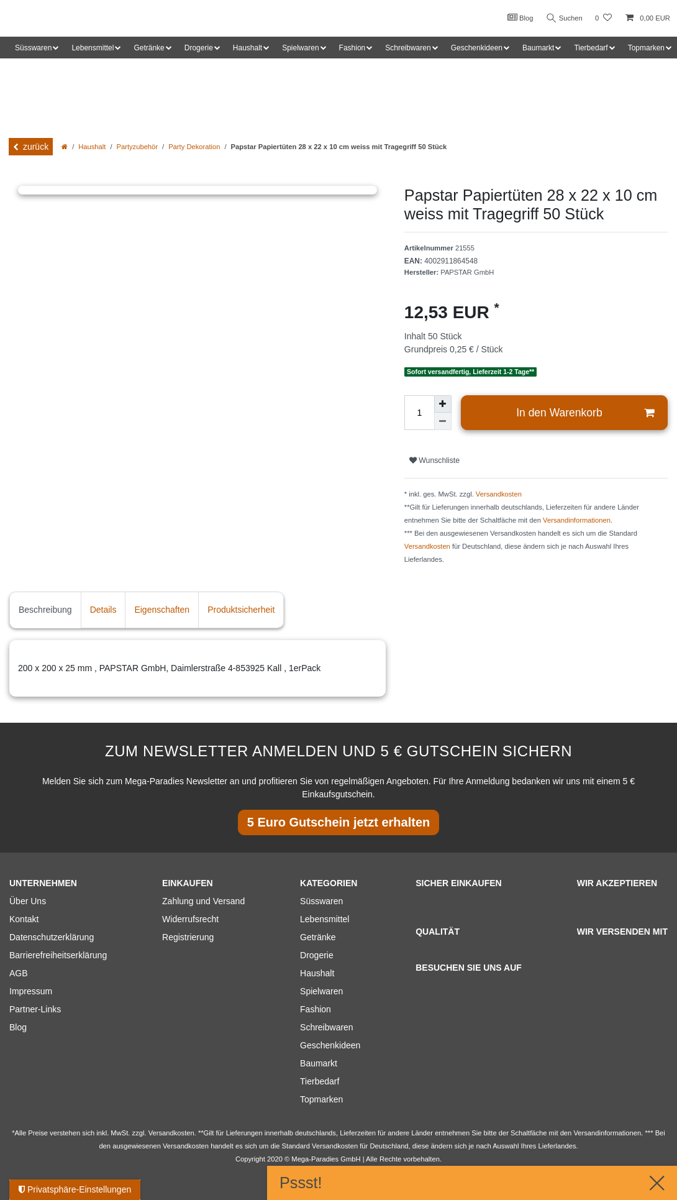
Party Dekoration (194, 146)
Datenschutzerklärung (51, 937)
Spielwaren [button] (300, 48)
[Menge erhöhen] (443, 404)
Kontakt (24, 919)
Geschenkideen (330, 1045)
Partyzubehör (137, 146)
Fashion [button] (352, 48)
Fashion (315, 1009)
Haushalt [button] (247, 48)
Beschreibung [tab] (45, 610)
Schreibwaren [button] (407, 48)
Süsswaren (321, 901)
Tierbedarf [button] (590, 48)
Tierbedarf (319, 1081)
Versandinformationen (577, 520)
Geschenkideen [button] (476, 48)
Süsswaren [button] (33, 48)
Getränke (318, 937)
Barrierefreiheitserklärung (58, 955)
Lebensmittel (324, 919)
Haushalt (92, 146)
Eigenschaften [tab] (161, 610)
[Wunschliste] (603, 18)
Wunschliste (434, 460)
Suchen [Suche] (563, 18)
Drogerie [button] (198, 48)
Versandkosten (499, 494)
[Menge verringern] (443, 421)
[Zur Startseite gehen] (64, 146)
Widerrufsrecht (190, 919)
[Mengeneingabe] (419, 412)
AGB (18, 973)
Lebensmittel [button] (92, 48)
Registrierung (188, 937)
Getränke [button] (149, 48)
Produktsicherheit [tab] (241, 610)
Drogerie (317, 955)
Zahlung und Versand (203, 901)
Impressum (30, 991)
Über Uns (27, 901)
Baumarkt (318, 1063)
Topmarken (321, 1099)
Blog (518, 17)
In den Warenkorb (585, 413)
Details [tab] (103, 610)
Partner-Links (35, 1009)
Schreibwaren (326, 1027)
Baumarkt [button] (538, 48)
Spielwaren (321, 991)
